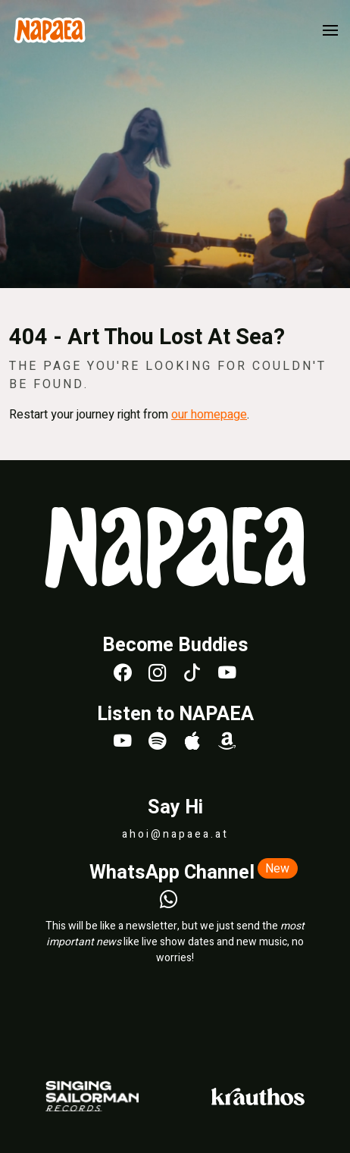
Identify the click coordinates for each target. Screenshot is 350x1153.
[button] (330, 30)
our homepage (209, 415)
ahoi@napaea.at (175, 834)
